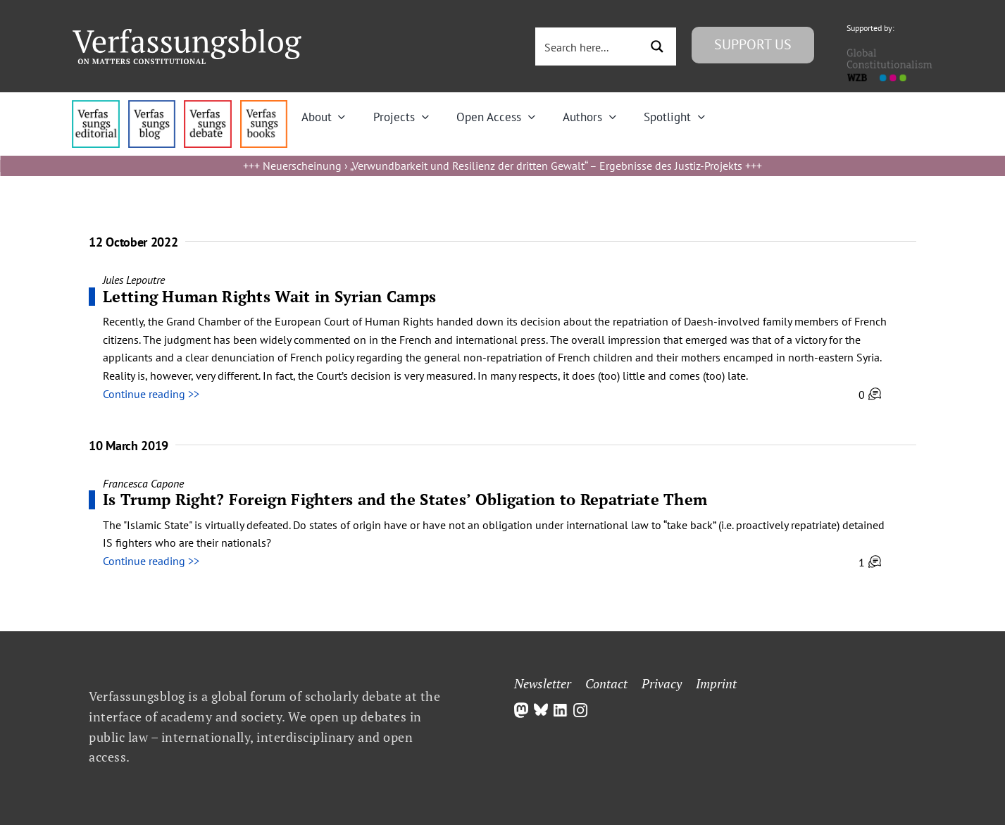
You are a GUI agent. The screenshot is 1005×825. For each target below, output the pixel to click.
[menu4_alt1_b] (95, 106)
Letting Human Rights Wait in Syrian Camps (269, 296)
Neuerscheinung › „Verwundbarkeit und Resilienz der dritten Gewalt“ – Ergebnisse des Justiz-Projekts (502, 166)
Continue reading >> (151, 394)
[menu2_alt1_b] (207, 106)
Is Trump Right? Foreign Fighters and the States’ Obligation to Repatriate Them (405, 499)
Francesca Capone (143, 483)
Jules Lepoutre (134, 280)
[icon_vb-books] (263, 106)
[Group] (187, 34)
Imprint (716, 683)
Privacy (662, 683)
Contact (606, 683)
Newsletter (542, 683)
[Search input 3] (588, 46)
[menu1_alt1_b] (151, 106)
